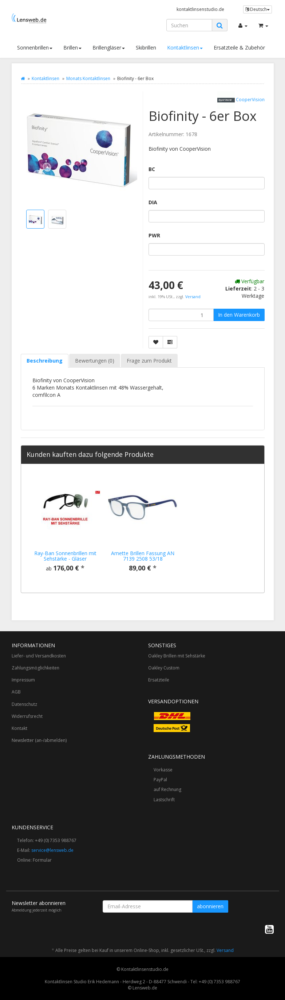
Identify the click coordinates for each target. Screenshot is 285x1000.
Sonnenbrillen (34, 47)
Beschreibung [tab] (45, 360)
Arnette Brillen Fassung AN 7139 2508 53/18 (142, 556)
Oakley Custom (163, 668)
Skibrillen (146, 47)
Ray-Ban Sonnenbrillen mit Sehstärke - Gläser (65, 556)
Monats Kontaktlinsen (88, 78)
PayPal (160, 779)
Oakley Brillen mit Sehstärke (176, 656)
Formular (42, 860)
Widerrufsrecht (27, 716)
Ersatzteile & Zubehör (239, 47)
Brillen (72, 47)
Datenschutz (24, 704)
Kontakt (19, 728)
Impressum (23, 680)
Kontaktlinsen (185, 47)
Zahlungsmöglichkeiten (35, 668)
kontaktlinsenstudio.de (200, 9)
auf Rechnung (167, 789)
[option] (65, 528)
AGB (16, 692)
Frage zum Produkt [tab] (149, 360)
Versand (193, 296)
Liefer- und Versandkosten (39, 656)
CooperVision (241, 100)
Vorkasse (163, 770)
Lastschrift (164, 800)
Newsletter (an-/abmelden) (39, 740)
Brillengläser (108, 47)
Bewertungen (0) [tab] (94, 360)
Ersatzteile (158, 680)
